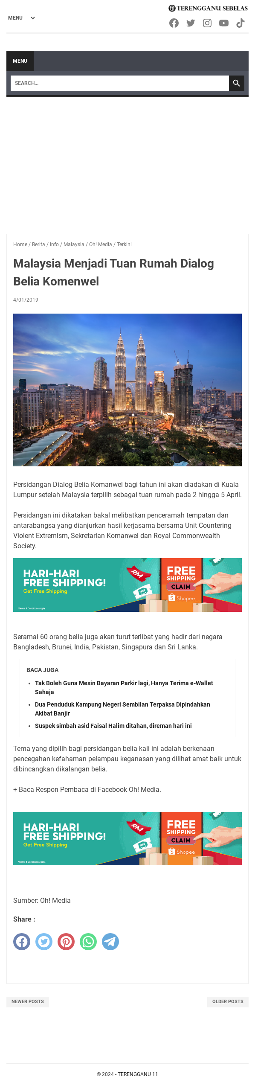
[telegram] (110, 941)
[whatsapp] (88, 941)
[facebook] (21, 941)
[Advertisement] (127, 161)
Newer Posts (28, 1001)
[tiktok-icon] (241, 23)
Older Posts (227, 1001)
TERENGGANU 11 (138, 1074)
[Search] (120, 83)
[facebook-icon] (174, 23)
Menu (20, 61)
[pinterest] (66, 941)
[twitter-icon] (191, 23)
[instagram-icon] (207, 23)
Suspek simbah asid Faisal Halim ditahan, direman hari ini (113, 725)
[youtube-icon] (224, 23)
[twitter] (43, 941)
